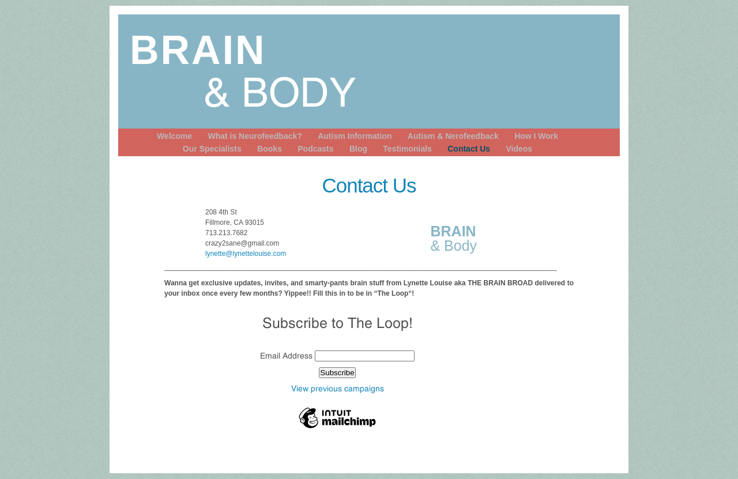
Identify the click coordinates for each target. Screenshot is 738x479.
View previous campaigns (337, 388)
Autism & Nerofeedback (453, 136)
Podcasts (315, 148)
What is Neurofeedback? (255, 136)
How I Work (536, 136)
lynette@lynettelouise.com (245, 254)
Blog (358, 148)
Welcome (174, 136)
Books (269, 148)
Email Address (287, 355)
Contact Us (468, 148)
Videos (519, 148)
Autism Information (354, 136)
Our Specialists (212, 148)
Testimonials (407, 148)
